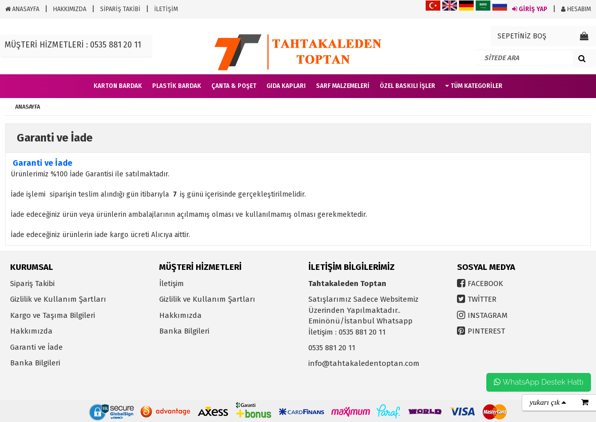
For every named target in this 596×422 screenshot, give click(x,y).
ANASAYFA (22, 9)
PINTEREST (486, 331)
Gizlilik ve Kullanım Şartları (58, 299)
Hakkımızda (31, 331)
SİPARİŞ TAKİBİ (120, 9)
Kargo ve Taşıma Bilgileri (52, 315)
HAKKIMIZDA (69, 9)
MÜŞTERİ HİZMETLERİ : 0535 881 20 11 (73, 45)
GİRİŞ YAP (529, 9)
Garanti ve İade (36, 347)
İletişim (171, 283)
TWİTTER (482, 299)
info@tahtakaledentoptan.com (364, 363)
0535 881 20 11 (331, 347)
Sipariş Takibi (32, 283)
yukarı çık (548, 402)
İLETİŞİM (166, 9)
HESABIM (576, 9)
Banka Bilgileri (35, 362)
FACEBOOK (485, 283)
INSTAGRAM (488, 315)
